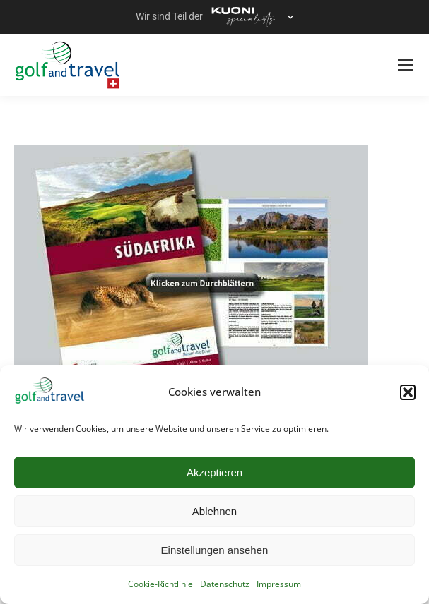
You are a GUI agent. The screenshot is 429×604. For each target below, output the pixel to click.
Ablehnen (214, 511)
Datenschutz (224, 584)
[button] (408, 392)
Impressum (279, 584)
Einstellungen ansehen (215, 550)
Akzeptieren (214, 472)
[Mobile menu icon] (405, 65)
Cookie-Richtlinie (160, 584)
